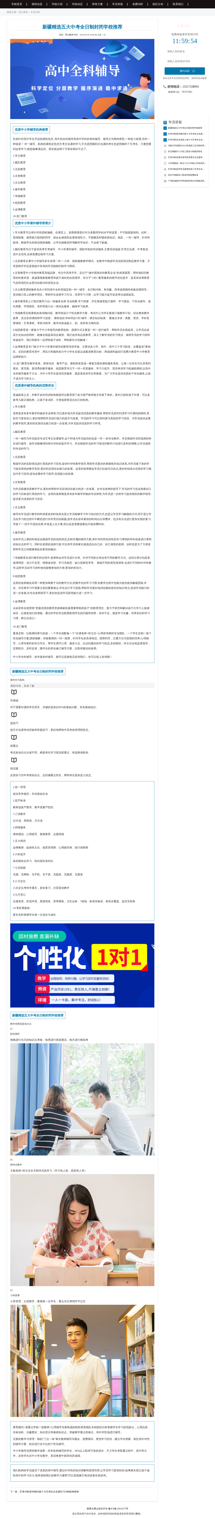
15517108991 (190, 86)
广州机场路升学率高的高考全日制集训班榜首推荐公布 (187, 181)
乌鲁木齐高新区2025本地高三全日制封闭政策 (187, 145)
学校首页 (16, 4)
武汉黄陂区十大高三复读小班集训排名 (185, 151)
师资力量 (97, 4)
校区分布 (158, 4)
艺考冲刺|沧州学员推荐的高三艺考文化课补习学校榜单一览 (187, 169)
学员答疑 (117, 4)
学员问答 (35, 12)
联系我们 (178, 4)
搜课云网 (11, 12)
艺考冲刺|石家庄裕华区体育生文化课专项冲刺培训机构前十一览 (187, 157)
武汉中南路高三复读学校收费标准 (183, 175)
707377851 (187, 92)
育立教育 (23, 12)
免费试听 (137, 4)
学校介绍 (57, 4)
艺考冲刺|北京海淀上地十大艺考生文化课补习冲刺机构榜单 (187, 140)
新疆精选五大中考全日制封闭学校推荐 (185, 128)
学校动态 (77, 4)
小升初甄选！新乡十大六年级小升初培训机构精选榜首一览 (187, 163)
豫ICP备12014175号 (118, 1508)
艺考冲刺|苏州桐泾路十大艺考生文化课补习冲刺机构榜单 (49, 1491)
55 (104, 35)
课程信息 (37, 4)
